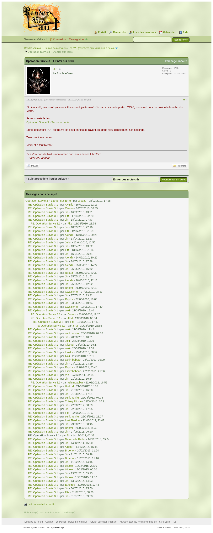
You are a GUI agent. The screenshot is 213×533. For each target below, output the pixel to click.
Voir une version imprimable (42, 504)
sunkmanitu (72, 333)
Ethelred (70, 484)
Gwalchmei (71, 291)
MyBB (34, 527)
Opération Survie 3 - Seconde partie (47, 122)
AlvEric (69, 204)
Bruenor (70, 450)
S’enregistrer (76, 39)
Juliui (68, 242)
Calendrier (169, 32)
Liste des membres (144, 32)
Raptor (69, 272)
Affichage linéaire (175, 61)
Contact (49, 521)
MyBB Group (57, 527)
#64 (185, 100)
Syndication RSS (168, 521)
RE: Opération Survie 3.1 (43, 204)
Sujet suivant (58, 178)
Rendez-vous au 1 (33, 48)
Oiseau (82, 200)
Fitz (67, 216)
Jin (55, 69)
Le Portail (61, 521)
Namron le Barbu (75, 439)
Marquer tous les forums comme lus (138, 521)
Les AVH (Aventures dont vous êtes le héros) (91, 48)
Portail (102, 32)
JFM (70, 318)
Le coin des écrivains (56, 48)
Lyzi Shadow (72, 420)
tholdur (69, 352)
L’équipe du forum (33, 521)
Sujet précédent (38, 178)
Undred (69, 386)
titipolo (69, 465)
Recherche (119, 32)
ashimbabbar (73, 359)
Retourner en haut (77, 521)
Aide (185, 32)
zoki (67, 310)
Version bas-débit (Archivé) (103, 521)
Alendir (69, 234)
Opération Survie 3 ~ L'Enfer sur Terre (48, 200)
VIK (67, 375)
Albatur (69, 446)
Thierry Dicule (73, 401)
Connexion (59, 39)
